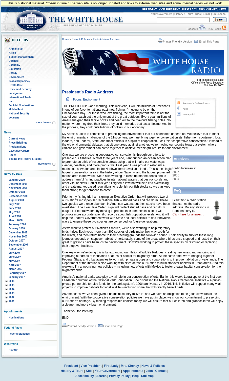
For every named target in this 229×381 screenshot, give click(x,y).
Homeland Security (20, 89)
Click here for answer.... (188, 214)
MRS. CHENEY (208, 9)
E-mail (207, 14)
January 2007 (17, 277)
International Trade (20, 97)
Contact (161, 371)
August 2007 (16, 248)
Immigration (16, 93)
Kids (198, 14)
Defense (14, 60)
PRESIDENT (149, 9)
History (13, 350)
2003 (11, 293)
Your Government (161, 14)
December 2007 (18, 232)
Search (101, 376)
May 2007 (14, 260)
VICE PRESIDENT (169, 9)
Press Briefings (18, 142)
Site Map (147, 376)
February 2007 (17, 273)
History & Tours (183, 14)
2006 (11, 281)
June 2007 (15, 256)
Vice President (90, 366)
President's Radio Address (196, 103)
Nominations (16, 317)
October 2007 (17, 240)
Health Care (16, 85)
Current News (17, 138)
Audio (186, 109)
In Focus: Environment (85, 99)
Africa (12, 52)
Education (15, 69)
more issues (43, 122)
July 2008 (14, 204)
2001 (11, 301)
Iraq (11, 101)
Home (65, 39)
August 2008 (16, 200)
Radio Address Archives (106, 39)
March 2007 (16, 269)
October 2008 (17, 192)
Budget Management (21, 56)
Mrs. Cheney (130, 366)
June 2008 (15, 208)
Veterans (14, 117)
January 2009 (17, 179)
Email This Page (206, 41)
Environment (16, 77)
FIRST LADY (189, 9)
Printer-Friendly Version (175, 41)
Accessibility (84, 376)
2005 (11, 285)
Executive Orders (19, 150)
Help (135, 376)
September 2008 (18, 196)
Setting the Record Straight (25, 158)
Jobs (149, 371)
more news (44, 163)
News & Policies (81, 39)
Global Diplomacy (19, 81)
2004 (11, 289)
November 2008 (18, 188)
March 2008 (16, 220)
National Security (19, 113)
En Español (219, 14)
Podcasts (192, 29)
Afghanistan (16, 48)
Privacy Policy (119, 376)
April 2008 (15, 216)
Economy (14, 65)
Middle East (16, 109)
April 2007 (15, 265)
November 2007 (18, 236)
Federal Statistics (19, 333)
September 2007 (18, 244)
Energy (13, 73)
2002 (11, 297)
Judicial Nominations (21, 105)
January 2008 (17, 228)
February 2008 (17, 224)
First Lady (111, 366)
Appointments (133, 371)
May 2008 (14, 212)
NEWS (222, 9)
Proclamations (17, 146)
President (71, 366)
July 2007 (14, 252)
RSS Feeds (214, 29)
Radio (12, 154)
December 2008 (18, 184)
